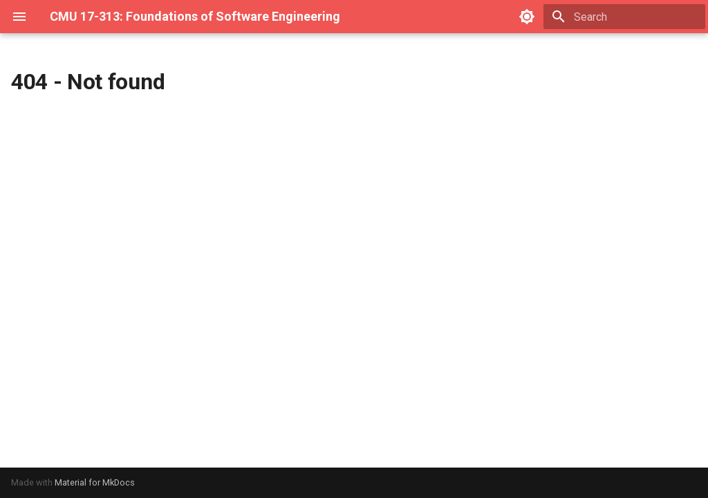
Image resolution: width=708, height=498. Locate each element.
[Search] (624, 16)
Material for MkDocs (95, 482)
